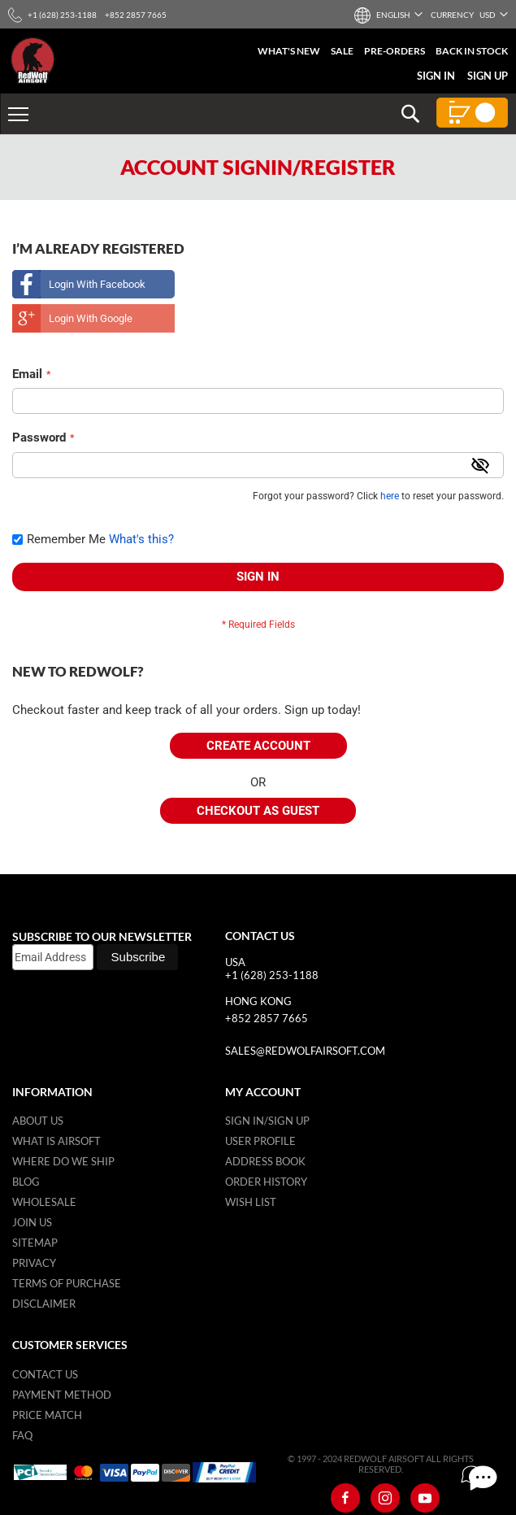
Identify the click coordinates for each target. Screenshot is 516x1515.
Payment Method (61, 1394)
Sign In (436, 75)
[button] (392, 14)
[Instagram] (385, 1498)
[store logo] (33, 60)
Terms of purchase (66, 1283)
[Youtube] (425, 1498)
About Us (37, 1120)
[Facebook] (345, 1498)
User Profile (260, 1140)
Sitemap (35, 1242)
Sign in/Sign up (267, 1120)
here (389, 496)
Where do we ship (63, 1161)
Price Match (47, 1414)
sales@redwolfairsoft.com (305, 1050)
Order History (266, 1181)
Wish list (250, 1201)
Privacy (34, 1262)
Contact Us (45, 1374)
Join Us (32, 1222)
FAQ (22, 1435)
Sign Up (487, 75)
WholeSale (44, 1201)
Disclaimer (44, 1303)
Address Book (265, 1161)
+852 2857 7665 (266, 1018)
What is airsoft (56, 1140)
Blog (26, 1181)
